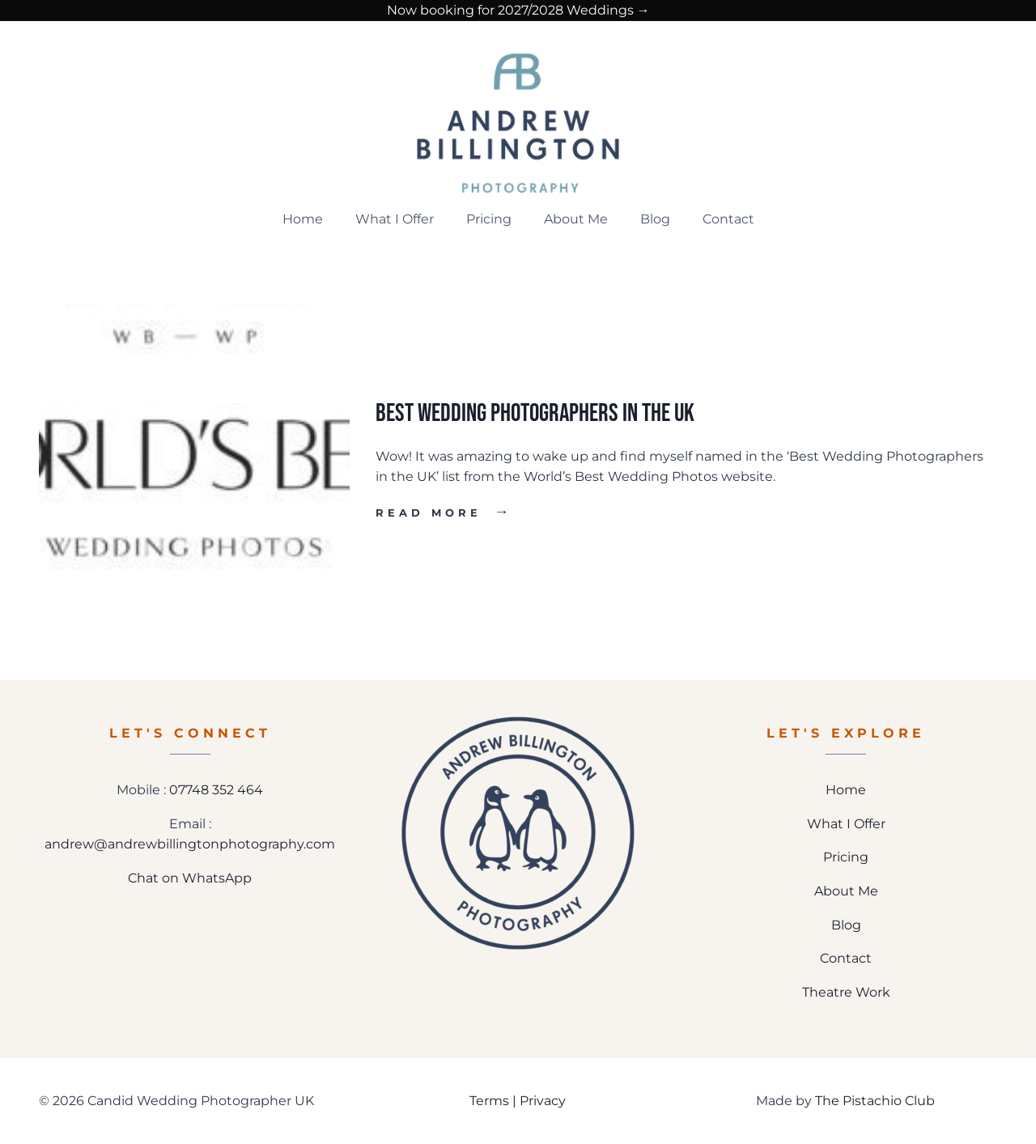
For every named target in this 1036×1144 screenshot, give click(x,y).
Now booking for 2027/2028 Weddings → (518, 10)
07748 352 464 (216, 789)
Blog (655, 219)
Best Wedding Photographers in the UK (535, 413)
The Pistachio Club (875, 1100)
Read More (444, 513)
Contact (728, 219)
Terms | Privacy (517, 1100)
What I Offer (394, 219)
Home (302, 219)
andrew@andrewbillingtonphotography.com (190, 844)
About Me (576, 219)
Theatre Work (846, 992)
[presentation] (194, 459)
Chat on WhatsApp (190, 878)
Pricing (489, 219)
